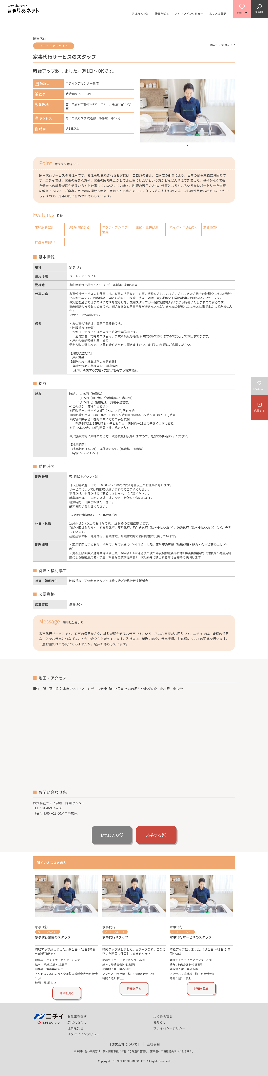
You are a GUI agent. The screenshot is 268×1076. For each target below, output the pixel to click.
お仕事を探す (77, 1016)
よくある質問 (217, 14)
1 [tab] (188, 145)
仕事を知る (162, 14)
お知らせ (159, 1022)
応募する (156, 835)
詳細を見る (67, 993)
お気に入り (111, 835)
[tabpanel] (187, 110)
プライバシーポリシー (169, 1028)
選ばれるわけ (140, 14)
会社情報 (153, 1044)
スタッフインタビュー (189, 14)
